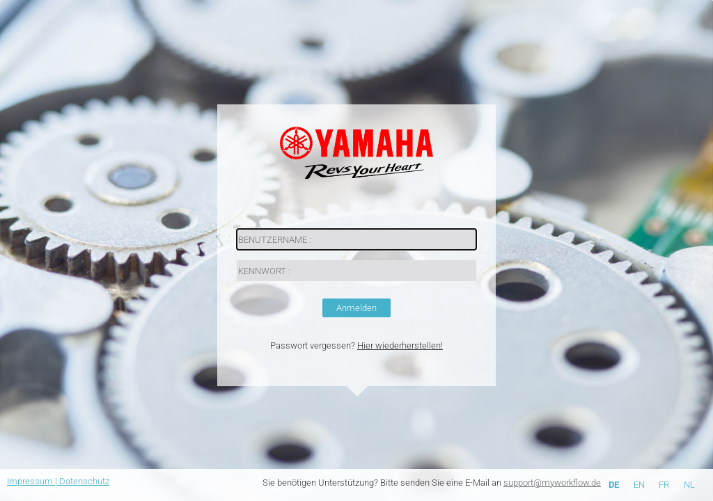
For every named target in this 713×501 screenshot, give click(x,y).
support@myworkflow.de (552, 482)
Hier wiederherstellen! (400, 345)
